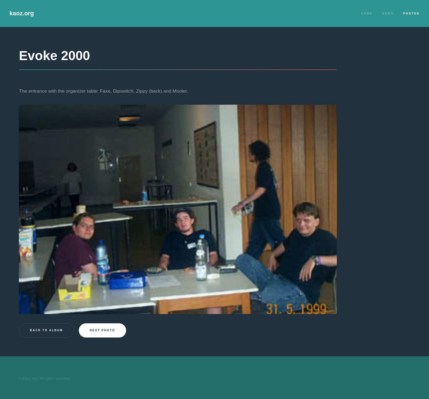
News (388, 13)
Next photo (102, 330)
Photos (411, 13)
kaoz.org (22, 13)
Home (367, 13)
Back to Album (46, 330)
